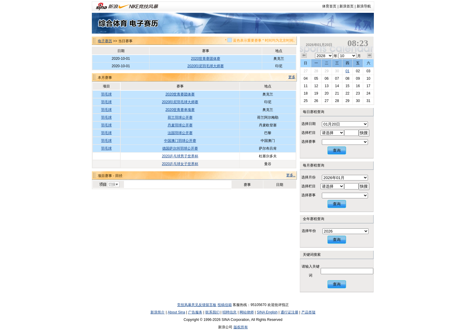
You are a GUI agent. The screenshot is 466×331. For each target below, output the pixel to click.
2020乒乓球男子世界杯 (180, 156)
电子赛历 (105, 41)
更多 (291, 77)
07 (337, 78)
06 (326, 78)
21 (337, 93)
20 (326, 93)
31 (368, 101)
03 (368, 71)
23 (358, 93)
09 (358, 78)
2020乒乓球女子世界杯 (180, 164)
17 (368, 86)
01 (347, 71)
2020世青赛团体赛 (206, 59)
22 (347, 93)
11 (306, 86)
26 (316, 101)
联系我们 (212, 312)
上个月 (304, 55)
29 (326, 71)
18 (306, 93)
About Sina (176, 312)
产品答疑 (308, 312)
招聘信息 (229, 312)
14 (337, 86)
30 (337, 71)
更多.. (290, 175)
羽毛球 (106, 94)
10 (368, 78)
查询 (337, 150)
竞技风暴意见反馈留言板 (196, 305)
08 (347, 78)
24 (368, 93)
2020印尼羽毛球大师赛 (206, 66)
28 (316, 71)
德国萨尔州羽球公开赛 (180, 148)
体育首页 (329, 6)
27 (306, 71)
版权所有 (241, 327)
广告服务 (195, 312)
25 (306, 101)
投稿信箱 (225, 305)
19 (316, 93)
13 (326, 86)
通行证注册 (289, 312)
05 (316, 78)
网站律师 (247, 312)
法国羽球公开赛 (180, 133)
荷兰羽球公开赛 (180, 117)
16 (358, 86)
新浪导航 (364, 6)
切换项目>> (109, 185)
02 (358, 71)
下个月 (369, 55)
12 (316, 86)
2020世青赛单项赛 (180, 110)
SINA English (267, 312)
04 (306, 78)
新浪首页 (346, 6)
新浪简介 (157, 312)
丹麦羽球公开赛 (180, 125)
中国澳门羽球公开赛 (180, 141)
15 (347, 86)
